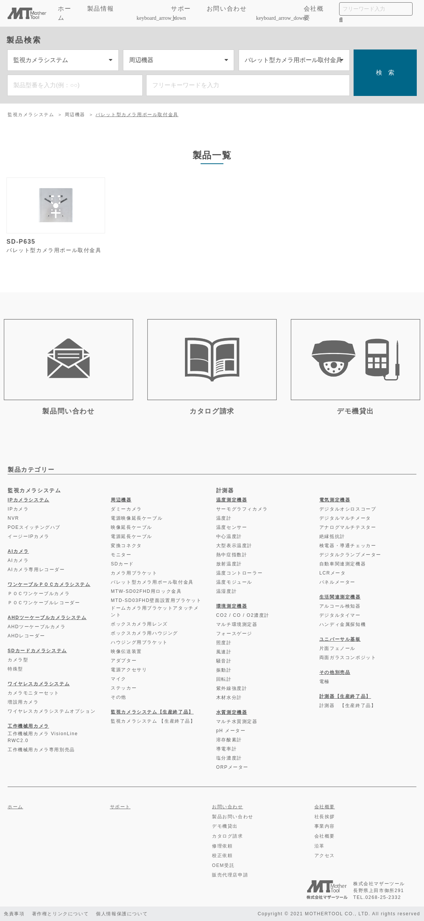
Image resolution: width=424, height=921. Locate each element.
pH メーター (231, 730)
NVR (13, 518)
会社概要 (314, 13)
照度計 (224, 642)
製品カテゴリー (31, 469)
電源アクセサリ (129, 669)
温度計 (224, 518)
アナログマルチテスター (347, 527)
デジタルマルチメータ (345, 518)
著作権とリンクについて (60, 913)
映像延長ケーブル (131, 527)
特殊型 (15, 669)
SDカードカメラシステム (37, 650)
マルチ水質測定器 (237, 721)
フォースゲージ (234, 633)
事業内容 (324, 826)
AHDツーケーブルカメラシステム (47, 617)
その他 (118, 697)
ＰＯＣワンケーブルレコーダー (44, 602)
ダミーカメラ (126, 509)
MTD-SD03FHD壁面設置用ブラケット (156, 600)
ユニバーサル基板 (340, 639)
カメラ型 (18, 659)
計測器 (225, 490)
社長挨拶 (324, 816)
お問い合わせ (227, 8)
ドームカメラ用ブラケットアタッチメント (155, 611)
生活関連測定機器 (340, 597)
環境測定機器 (231, 606)
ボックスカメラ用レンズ (139, 624)
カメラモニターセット (33, 693)
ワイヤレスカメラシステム (39, 683)
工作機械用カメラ (28, 726)
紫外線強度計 (231, 688)
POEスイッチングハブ (34, 527)
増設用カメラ (23, 702)
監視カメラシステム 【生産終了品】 (153, 721)
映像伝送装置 (126, 651)
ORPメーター (232, 767)
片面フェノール (337, 648)
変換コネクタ (126, 545)
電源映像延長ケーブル (137, 518)
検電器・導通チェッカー (347, 545)
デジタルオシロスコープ (347, 509)
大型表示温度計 (234, 545)
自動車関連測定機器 (342, 564)
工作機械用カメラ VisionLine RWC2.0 (43, 737)
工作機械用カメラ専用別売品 (41, 749)
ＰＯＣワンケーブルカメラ (39, 593)
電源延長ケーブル (131, 536)
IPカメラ (18, 509)
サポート (181, 13)
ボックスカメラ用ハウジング (144, 633)
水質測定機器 (231, 712)
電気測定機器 (335, 500)
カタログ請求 (227, 836)
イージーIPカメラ (28, 536)
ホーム (64, 13)
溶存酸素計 (229, 739)
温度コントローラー (239, 573)
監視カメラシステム (31, 114)
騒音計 (224, 661)
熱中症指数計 (231, 554)
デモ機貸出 (225, 826)
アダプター (124, 660)
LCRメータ (332, 573)
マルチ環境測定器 (237, 624)
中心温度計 (229, 536)
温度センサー (231, 527)
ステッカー (124, 688)
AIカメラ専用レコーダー (36, 569)
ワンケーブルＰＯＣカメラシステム (49, 584)
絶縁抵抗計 (332, 536)
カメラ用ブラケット (134, 573)
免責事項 (14, 913)
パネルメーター (337, 582)
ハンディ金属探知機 (342, 624)
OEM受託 (223, 865)
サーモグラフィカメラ (242, 509)
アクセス (324, 855)
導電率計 (226, 749)
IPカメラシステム (28, 500)
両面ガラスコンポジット (347, 657)
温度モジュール (234, 582)
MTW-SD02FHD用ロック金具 (146, 591)
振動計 (224, 670)
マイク (118, 679)
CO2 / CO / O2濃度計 (242, 615)
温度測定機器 (231, 500)
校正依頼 (222, 855)
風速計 (224, 651)
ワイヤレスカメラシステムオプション (52, 711)
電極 (324, 681)
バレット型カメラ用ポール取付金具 (137, 114)
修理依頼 (222, 846)
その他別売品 (335, 672)
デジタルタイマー (340, 615)
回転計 (224, 679)
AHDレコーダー (26, 635)
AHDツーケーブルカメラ (37, 626)
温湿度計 (226, 591)
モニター (121, 554)
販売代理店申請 (230, 875)
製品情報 (124, 13)
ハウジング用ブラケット (139, 642)
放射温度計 (229, 564)
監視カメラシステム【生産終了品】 (152, 712)
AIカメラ (18, 551)
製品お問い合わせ (232, 816)
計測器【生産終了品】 (345, 696)
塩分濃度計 (229, 758)
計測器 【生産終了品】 (347, 705)
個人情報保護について (122, 913)
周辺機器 (75, 114)
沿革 (319, 846)
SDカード (122, 564)
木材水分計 (229, 697)
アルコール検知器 (340, 606)
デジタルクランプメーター (350, 554)
